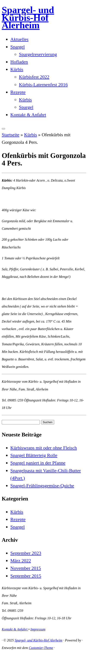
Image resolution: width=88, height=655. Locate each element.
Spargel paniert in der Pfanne (37, 462)
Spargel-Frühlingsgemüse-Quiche (42, 485)
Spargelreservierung (38, 54)
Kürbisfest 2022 (34, 77)
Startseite (10, 134)
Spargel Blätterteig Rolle (33, 455)
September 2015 (25, 575)
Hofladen (19, 61)
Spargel (17, 46)
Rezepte (18, 92)
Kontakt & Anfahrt (28, 114)
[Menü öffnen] (3, 128)
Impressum (37, 629)
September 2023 (25, 553)
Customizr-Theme (41, 648)
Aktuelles (19, 39)
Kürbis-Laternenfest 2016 (43, 84)
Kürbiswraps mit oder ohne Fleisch (43, 447)
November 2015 (25, 568)
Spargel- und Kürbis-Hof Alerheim (28, 17)
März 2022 (20, 560)
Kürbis (16, 69)
